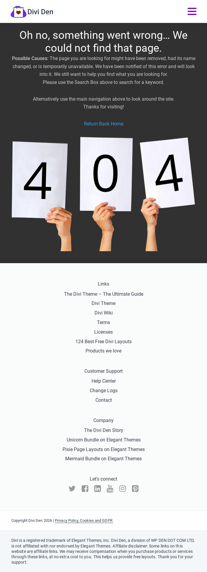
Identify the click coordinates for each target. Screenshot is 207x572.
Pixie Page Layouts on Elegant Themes (104, 449)
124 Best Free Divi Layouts (103, 341)
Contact (103, 400)
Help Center (104, 381)
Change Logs (104, 390)
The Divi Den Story (103, 430)
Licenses (103, 332)
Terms (103, 322)
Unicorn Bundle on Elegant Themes (104, 440)
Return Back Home (103, 124)
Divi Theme (103, 303)
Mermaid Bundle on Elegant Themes (103, 458)
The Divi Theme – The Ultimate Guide (103, 294)
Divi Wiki (104, 313)
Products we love (103, 351)
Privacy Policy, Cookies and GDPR (84, 520)
